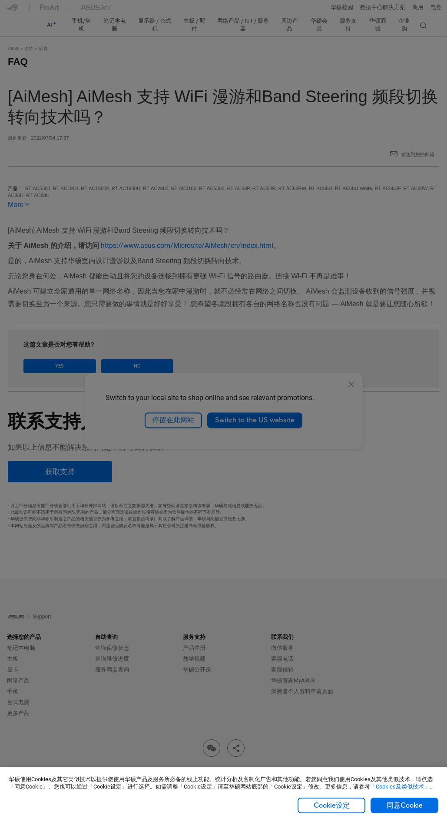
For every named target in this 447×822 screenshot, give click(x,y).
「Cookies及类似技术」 (400, 786)
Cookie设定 (332, 805)
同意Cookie (405, 805)
